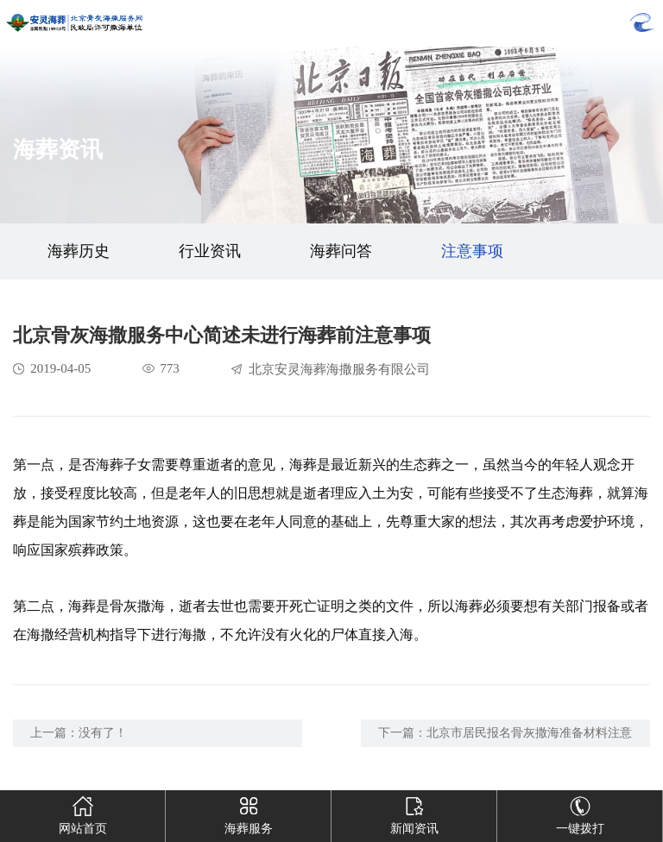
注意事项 (472, 251)
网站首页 (83, 812)
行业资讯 (210, 251)
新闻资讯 (414, 812)
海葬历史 (78, 251)
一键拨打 (580, 812)
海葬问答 (341, 251)
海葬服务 (249, 812)
